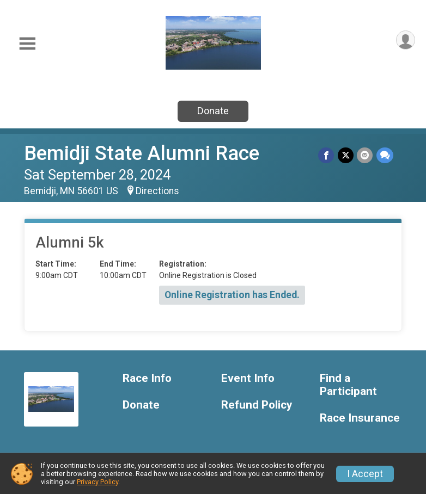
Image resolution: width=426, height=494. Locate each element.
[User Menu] (405, 40)
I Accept (365, 473)
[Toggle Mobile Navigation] (27, 44)
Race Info (147, 378)
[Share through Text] (384, 155)
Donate (213, 110)
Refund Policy (256, 405)
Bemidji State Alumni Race (141, 153)
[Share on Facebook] (327, 155)
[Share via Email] (365, 155)
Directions (157, 191)
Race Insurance (360, 418)
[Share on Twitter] (346, 155)
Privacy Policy (97, 482)
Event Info (248, 378)
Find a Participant (348, 385)
